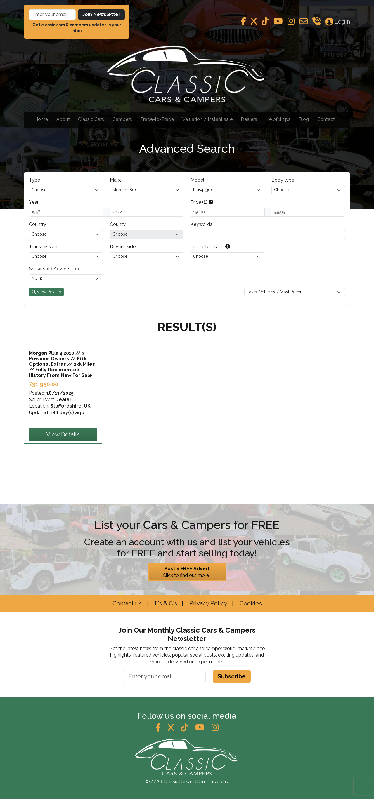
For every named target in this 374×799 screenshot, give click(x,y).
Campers (122, 119)
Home (41, 119)
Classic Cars (91, 119)
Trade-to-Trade (157, 119)
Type (34, 180)
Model (197, 180)
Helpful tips (278, 119)
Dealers (249, 119)
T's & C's (165, 603)
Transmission (43, 246)
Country (37, 224)
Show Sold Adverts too (54, 268)
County (118, 224)
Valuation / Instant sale (207, 119)
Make (116, 180)
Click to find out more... (187, 572)
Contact (326, 119)
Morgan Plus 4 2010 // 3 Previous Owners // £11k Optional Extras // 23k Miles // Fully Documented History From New (62, 396)
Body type (282, 180)
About (63, 119)
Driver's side (123, 246)
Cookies (250, 603)
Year (34, 202)
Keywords (201, 224)
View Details (63, 466)
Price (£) (202, 202)
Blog (304, 119)
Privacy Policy (207, 603)
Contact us (127, 603)
